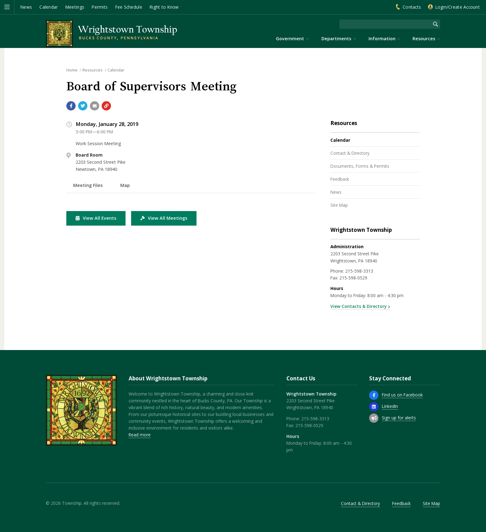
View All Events (96, 218)
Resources (92, 70)
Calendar (48, 7)
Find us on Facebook (402, 395)
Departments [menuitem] (336, 38)
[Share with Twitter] (82, 105)
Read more (140, 435)
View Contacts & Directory (358, 306)
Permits (100, 7)
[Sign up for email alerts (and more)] (373, 418)
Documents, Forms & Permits (359, 166)
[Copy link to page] (106, 105)
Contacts (412, 7)
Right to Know (164, 7)
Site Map (339, 205)
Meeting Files (88, 185)
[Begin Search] (435, 24)
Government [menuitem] (290, 38)
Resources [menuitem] (424, 38)
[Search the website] (385, 24)
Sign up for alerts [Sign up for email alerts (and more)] (399, 418)
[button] (7, 7)
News (26, 7)
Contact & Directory (349, 153)
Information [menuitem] (382, 38)
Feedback (339, 179)
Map (125, 185)
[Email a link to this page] (94, 105)
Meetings (74, 7)
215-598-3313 (359, 271)
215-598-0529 (353, 278)
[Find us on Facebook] (373, 395)
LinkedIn (390, 406)
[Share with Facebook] (71, 105)
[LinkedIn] (373, 406)
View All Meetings (163, 218)
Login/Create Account (457, 7)
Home (71, 70)
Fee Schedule (128, 7)
